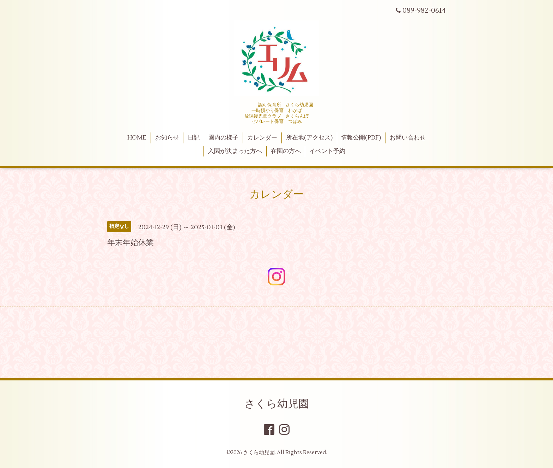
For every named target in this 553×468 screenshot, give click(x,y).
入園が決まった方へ (235, 151)
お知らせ (167, 138)
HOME (136, 138)
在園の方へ (286, 151)
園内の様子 (223, 138)
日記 (194, 138)
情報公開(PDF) (361, 138)
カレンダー (262, 138)
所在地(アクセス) (309, 138)
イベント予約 (327, 151)
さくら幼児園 (276, 404)
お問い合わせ (408, 138)
